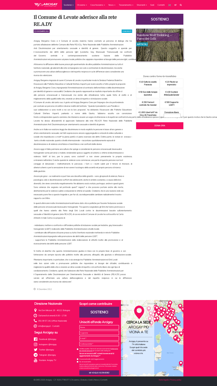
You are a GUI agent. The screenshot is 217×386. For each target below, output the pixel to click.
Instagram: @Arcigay (48, 344)
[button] (175, 5)
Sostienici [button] (69, 5)
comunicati (127, 31)
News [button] (111, 5)
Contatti (160, 5)
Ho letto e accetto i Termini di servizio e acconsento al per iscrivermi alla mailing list (98, 350)
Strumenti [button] (142, 5)
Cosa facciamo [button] (97, 5)
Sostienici (160, 19)
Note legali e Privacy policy (170, 380)
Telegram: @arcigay (47, 355)
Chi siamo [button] (82, 5)
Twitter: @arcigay (46, 349)
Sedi (152, 5)
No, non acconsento (85, 362)
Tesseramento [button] (126, 5)
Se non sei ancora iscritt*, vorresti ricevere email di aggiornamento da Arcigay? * (96, 354)
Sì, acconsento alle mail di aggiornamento (91, 359)
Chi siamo (75, 380)
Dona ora (159, 125)
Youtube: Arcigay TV (47, 360)
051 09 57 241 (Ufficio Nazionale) (52, 321)
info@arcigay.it (44, 326)
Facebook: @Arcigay (47, 339)
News (96, 380)
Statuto (84, 380)
